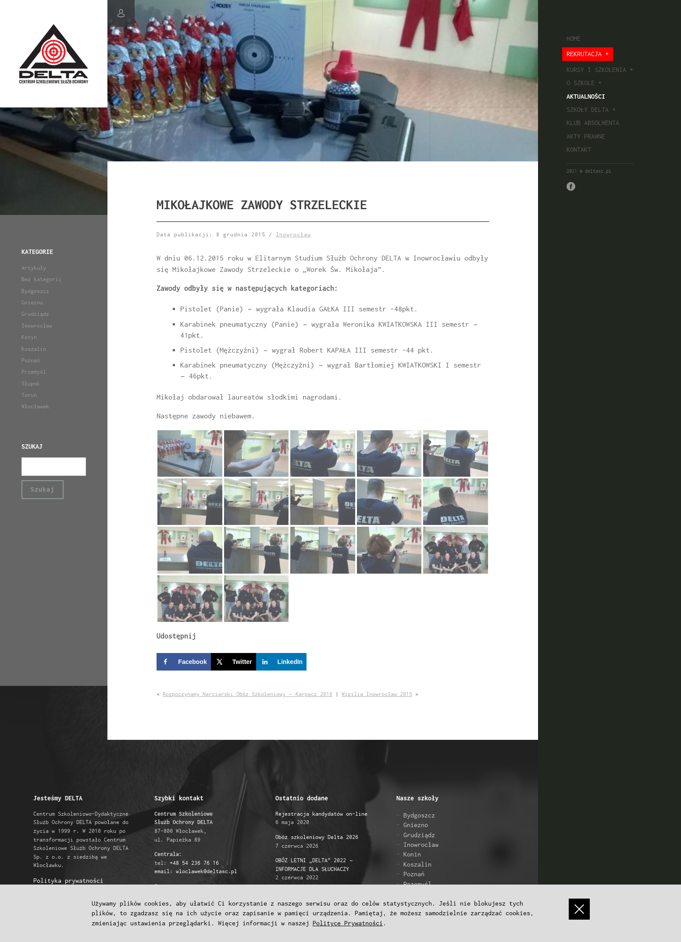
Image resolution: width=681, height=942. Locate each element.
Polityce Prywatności (348, 923)
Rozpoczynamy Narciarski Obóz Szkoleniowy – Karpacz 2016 (247, 694)
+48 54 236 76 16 (194, 863)
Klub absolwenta (593, 122)
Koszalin (33, 349)
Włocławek (35, 406)
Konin (29, 337)
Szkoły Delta (588, 109)
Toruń (29, 395)
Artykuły (33, 267)
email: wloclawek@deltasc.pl (195, 871)
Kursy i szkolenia (596, 69)
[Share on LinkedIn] (281, 662)
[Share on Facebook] (183, 662)
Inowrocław (36, 325)
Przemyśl (33, 371)
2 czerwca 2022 (314, 869)
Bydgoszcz (35, 291)
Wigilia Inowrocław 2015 (377, 694)
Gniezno (32, 302)
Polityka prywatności (68, 880)
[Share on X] (233, 662)
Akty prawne (586, 136)
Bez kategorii (41, 279)
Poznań (30, 360)
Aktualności (586, 96)
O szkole (581, 82)
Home (574, 38)
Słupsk (30, 383)
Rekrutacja (584, 53)
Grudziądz (35, 313)
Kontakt (579, 149)
